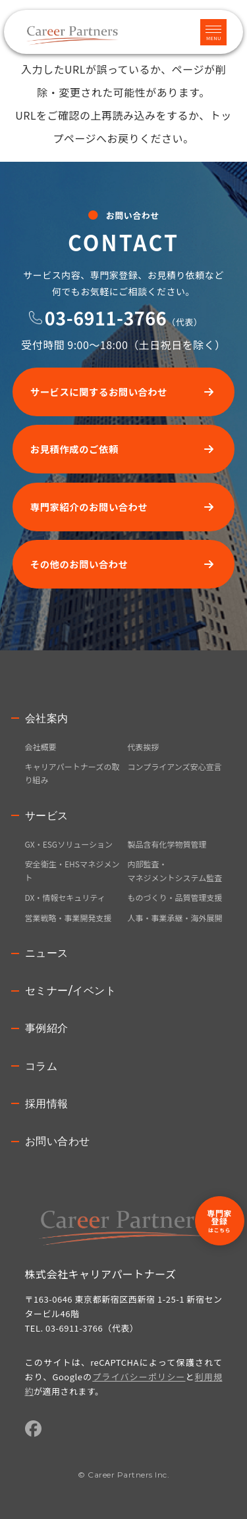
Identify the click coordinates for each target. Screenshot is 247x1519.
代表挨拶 (143, 746)
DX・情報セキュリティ (65, 897)
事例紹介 (47, 1028)
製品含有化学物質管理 (167, 844)
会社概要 (41, 746)
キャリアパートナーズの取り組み (72, 773)
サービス (47, 815)
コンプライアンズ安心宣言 (175, 766)
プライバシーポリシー (138, 1376)
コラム (41, 1066)
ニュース (47, 953)
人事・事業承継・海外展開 (175, 917)
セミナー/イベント (71, 990)
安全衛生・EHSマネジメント (72, 870)
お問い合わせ (57, 1141)
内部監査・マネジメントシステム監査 (175, 870)
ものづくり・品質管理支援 (175, 897)
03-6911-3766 (106, 318)
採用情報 (47, 1103)
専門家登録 (219, 1220)
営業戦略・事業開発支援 (68, 917)
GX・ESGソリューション (69, 844)
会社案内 (47, 718)
